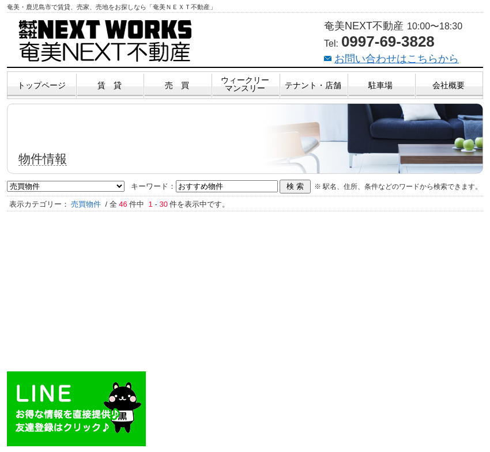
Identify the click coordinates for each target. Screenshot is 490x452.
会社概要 (448, 85)
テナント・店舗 (313, 85)
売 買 (177, 85)
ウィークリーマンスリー (245, 84)
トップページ (41, 85)
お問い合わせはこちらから (396, 58)
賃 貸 (109, 85)
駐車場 (380, 85)
